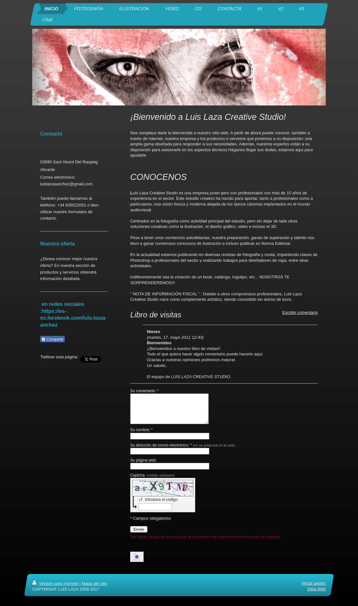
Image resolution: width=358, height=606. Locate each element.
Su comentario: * (144, 391)
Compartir (52, 339)
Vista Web (316, 589)
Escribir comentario (300, 312)
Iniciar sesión (314, 583)
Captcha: (152, 475)
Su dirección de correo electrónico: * (182, 445)
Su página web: (143, 460)
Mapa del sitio (94, 583)
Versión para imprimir (55, 583)
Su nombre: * (141, 430)
